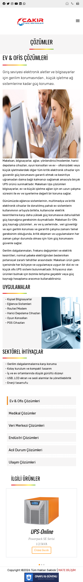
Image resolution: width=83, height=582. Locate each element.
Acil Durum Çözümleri (25, 450)
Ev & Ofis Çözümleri (25, 401)
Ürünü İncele (41, 550)
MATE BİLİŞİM (67, 570)
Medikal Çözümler (22, 413)
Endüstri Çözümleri (24, 438)
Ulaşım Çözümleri (22, 462)
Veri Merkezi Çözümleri (26, 425)
